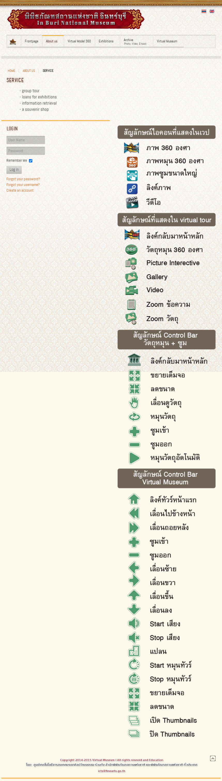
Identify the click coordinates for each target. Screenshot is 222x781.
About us (29, 71)
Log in (14, 169)
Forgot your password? (23, 179)
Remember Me (16, 160)
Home (11, 71)
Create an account (20, 190)
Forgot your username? (23, 185)
